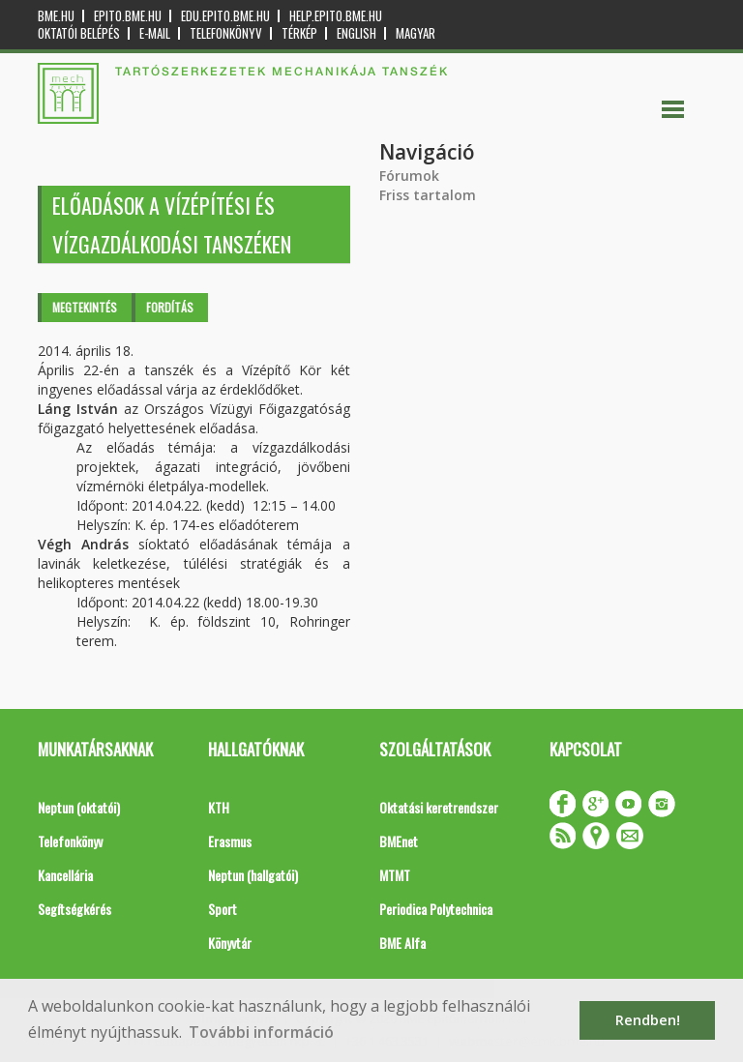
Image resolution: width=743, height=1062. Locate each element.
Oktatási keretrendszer (438, 807)
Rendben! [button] (647, 1020)
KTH (218, 807)
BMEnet (398, 841)
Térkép (299, 33)
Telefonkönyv (226, 33)
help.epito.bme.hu (335, 16)
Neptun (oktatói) (79, 807)
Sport (222, 909)
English (356, 33)
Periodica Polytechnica (435, 909)
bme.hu (56, 16)
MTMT (394, 875)
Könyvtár (230, 942)
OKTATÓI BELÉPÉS (79, 33)
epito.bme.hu (128, 16)
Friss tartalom (427, 195)
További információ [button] (261, 1032)
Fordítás (169, 307)
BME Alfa (402, 942)
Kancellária (65, 875)
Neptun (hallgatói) (253, 875)
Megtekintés (84, 307)
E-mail (154, 33)
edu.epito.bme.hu (225, 16)
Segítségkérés (74, 909)
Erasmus (230, 841)
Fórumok (409, 175)
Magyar (415, 33)
